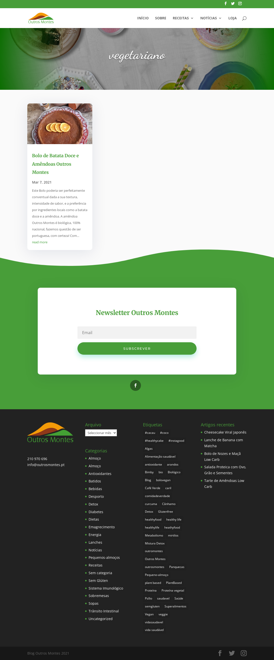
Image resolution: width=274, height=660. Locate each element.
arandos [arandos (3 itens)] (172, 464)
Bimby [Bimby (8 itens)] (149, 472)
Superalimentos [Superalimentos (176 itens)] (175, 606)
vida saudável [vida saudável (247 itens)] (154, 630)
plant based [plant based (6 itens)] (153, 583)
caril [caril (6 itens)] (168, 488)
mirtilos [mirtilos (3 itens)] (173, 535)
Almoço (95, 458)
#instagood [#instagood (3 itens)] (176, 441)
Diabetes (96, 511)
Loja (232, 18)
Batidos (95, 481)
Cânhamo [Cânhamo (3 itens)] (168, 504)
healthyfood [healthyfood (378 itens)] (153, 519)
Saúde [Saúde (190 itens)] (178, 598)
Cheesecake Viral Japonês (225, 432)
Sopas (94, 603)
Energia (95, 534)
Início (143, 18)
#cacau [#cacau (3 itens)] (150, 433)
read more (39, 242)
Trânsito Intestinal (104, 611)
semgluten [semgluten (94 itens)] (152, 606)
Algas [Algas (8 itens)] (149, 448)
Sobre (160, 18)
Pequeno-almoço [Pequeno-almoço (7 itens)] (156, 575)
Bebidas (95, 488)
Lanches (95, 542)
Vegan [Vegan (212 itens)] (149, 614)
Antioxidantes (100, 473)
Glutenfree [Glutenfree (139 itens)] (165, 511)
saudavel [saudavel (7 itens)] (163, 598)
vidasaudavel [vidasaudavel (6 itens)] (154, 622)
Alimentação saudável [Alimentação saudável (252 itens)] (160, 456)
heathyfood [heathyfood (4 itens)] (172, 527)
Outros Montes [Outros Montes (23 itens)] (155, 559)
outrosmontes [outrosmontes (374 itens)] (154, 567)
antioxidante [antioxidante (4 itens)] (153, 464)
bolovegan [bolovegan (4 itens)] (163, 480)
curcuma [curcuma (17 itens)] (151, 504)
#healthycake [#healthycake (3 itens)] (154, 441)
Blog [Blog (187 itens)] (148, 480)
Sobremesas (99, 595)
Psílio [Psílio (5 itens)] (148, 598)
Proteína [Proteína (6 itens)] (151, 590)
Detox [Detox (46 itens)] (149, 511)
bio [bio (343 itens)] (161, 472)
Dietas (94, 519)
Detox (93, 504)
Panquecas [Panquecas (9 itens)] (176, 567)
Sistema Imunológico (106, 588)
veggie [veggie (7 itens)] (163, 614)
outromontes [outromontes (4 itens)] (154, 551)
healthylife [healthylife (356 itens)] (152, 527)
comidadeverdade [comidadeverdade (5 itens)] (157, 496)
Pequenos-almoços (104, 557)
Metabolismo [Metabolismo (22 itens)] (154, 535)
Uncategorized (101, 618)
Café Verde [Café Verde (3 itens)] (152, 488)
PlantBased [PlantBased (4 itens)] (174, 583)
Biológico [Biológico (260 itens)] (174, 472)
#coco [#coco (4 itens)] (164, 433)
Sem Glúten (98, 580)
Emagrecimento (102, 527)
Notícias (208, 18)
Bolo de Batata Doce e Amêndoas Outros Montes (55, 164)
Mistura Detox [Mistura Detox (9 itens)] (155, 543)
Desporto (96, 496)
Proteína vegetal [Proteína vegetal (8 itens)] (173, 590)
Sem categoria (100, 572)
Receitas (181, 18)
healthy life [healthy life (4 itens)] (173, 519)
